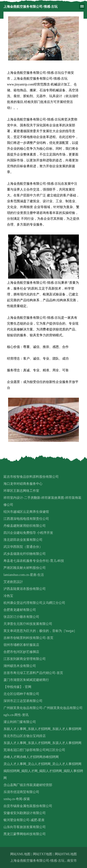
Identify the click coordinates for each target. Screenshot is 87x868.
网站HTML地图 (66, 854)
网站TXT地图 (42, 854)
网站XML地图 (20, 854)
